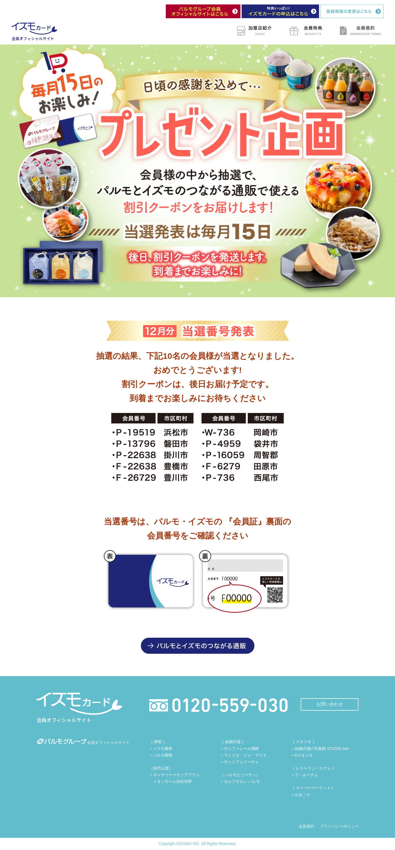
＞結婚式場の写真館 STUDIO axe (320, 748)
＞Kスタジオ (302, 755)
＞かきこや (300, 795)
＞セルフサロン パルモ (240, 781)
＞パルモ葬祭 (160, 755)
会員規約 (306, 826)
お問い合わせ (329, 704)
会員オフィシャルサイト (83, 742)
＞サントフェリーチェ (239, 762)
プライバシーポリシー (339, 826)
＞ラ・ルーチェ (304, 775)
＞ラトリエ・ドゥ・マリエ (243, 755)
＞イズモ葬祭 (160, 748)
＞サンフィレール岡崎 (239, 748)
